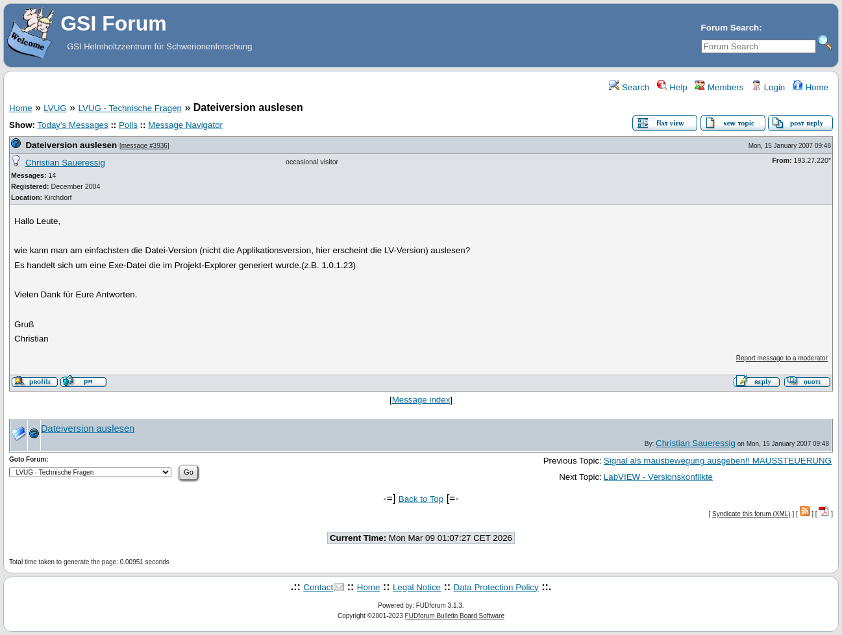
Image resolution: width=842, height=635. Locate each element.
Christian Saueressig (65, 163)
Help (672, 87)
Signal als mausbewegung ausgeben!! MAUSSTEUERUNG (718, 461)
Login (768, 87)
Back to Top (421, 499)
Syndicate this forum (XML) (751, 513)
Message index (421, 400)
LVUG (54, 108)
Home (810, 87)
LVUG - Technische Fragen (130, 108)
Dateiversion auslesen (71, 145)
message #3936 (144, 145)
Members (719, 87)
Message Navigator (185, 125)
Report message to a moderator (782, 358)
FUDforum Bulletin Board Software (454, 615)
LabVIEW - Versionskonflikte (658, 477)
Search (629, 87)
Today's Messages (72, 125)
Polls (128, 125)
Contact (318, 587)
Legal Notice (417, 587)
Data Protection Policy (496, 587)
